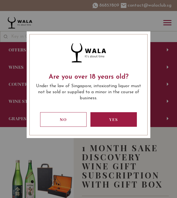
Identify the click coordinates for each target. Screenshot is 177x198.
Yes (113, 119)
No (63, 119)
